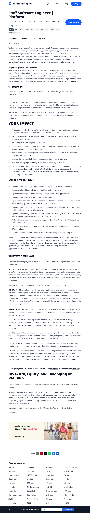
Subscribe (68, 510)
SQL (19, 33)
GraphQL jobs (32, 491)
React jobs (12, 491)
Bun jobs (12, 487)
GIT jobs (12, 471)
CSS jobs (30, 503)
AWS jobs (12, 499)
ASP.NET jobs (69, 471)
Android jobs (50, 487)
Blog (66, 4)
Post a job (76, 4)
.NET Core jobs (32, 475)
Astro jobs (49, 471)
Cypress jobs (32, 495)
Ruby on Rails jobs (71, 467)
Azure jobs (31, 471)
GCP (46, 29)
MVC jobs (49, 495)
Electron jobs (69, 495)
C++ (16, 29)
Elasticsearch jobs (15, 495)
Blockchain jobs (33, 487)
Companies (57, 4)
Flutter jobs (13, 479)
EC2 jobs (12, 483)
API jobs (49, 483)
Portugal (55, 21)
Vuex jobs (68, 499)
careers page (70, 359)
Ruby (32, 29)
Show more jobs (73, 22)
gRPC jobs (12, 503)
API (37, 29)
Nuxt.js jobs (13, 467)
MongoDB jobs (32, 499)
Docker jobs (68, 479)
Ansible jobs (68, 487)
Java (27, 29)
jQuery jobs (50, 467)
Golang (22, 29)
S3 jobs (67, 483)
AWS (41, 29)
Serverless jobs (51, 491)
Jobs (49, 4)
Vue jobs (30, 479)
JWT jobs (67, 491)
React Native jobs (15, 475)
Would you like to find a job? (30, 510)
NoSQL (58, 29)
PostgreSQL (12, 33)
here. (74, 81)
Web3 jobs (68, 475)
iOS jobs (49, 499)
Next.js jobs (50, 475)
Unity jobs (49, 503)
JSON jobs (30, 467)
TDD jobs (30, 483)
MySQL (52, 29)
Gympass (14, 21)
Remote (48, 21)
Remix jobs (50, 479)
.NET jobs (67, 503)
